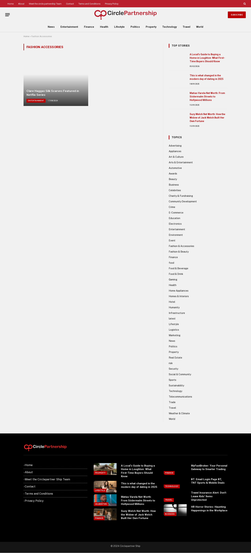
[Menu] (7, 15)
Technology (169, 26)
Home (10, 3)
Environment (176, 235)
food (171, 262)
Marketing (174, 335)
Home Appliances (178, 290)
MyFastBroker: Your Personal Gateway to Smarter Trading (209, 467)
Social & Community (180, 374)
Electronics (175, 223)
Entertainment (69, 26)
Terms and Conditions (89, 3)
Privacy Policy (111, 3)
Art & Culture (176, 156)
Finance (89, 26)
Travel (186, 26)
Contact (70, 3)
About (21, 3)
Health (104, 26)
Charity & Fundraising (181, 195)
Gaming (173, 279)
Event (172, 240)
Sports (172, 380)
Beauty (173, 179)
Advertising (175, 145)
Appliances (175, 151)
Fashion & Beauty (179, 251)
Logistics (174, 329)
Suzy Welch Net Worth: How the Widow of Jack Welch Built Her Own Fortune (207, 118)
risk (171, 363)
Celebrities (175, 190)
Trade (172, 402)
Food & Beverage (178, 268)
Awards (173, 173)
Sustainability (176, 385)
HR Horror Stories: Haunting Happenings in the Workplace (209, 508)
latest (172, 318)
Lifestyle (119, 26)
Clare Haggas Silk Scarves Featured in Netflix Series (52, 93)
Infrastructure (177, 313)
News (51, 26)
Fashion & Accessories (181, 246)
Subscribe (237, 15)
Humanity (174, 307)
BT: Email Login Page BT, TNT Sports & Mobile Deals (208, 481)
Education (174, 218)
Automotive (175, 168)
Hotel (172, 301)
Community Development (183, 201)
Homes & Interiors (179, 296)
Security (173, 368)
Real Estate (175, 357)
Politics (135, 26)
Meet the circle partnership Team (45, 3)
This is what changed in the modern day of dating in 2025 (206, 77)
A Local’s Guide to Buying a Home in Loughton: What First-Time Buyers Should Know (207, 58)
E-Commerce (176, 212)
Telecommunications (180, 396)
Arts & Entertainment (181, 162)
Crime (172, 207)
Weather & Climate (179, 413)
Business (174, 184)
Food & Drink (176, 274)
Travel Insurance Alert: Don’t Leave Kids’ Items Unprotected (208, 496)
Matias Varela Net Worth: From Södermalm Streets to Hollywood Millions (207, 96)
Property (151, 26)
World (199, 26)
